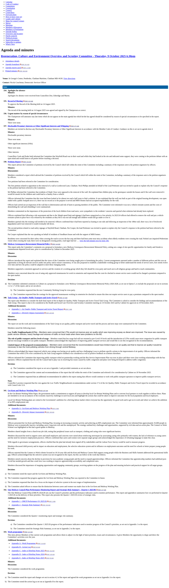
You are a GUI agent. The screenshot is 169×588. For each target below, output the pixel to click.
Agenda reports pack (18, 68)
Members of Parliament (14, 29)
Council (9, 10)
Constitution (10, 8)
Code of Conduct (12, 4)
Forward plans (11, 15)
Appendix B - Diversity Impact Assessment (33, 412)
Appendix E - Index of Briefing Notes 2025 (33, 558)
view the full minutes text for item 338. (94, 241)
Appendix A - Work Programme (28, 543)
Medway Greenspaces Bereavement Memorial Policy (34, 244)
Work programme (20, 532)
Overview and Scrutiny (14, 34)
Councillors (10, 13)
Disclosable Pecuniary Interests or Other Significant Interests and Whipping (43, 126)
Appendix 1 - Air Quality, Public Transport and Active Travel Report (42, 309)
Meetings (9, 25)
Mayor (8, 23)
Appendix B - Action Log (26, 547)
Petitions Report (19, 162)
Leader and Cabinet (13, 19)
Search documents (12, 40)
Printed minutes (16, 71)
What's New (10, 44)
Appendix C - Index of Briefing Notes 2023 (33, 551)
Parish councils (11, 36)
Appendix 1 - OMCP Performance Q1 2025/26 (33, 501)
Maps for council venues (15, 21)
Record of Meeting (20, 101)
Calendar (9, 2)
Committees (10, 6)
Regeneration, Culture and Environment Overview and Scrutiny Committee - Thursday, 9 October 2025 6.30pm (68, 56)
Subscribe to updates (13, 42)
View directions (69, 78)
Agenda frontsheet (17, 64)
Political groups (11, 38)
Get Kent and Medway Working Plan (28, 391)
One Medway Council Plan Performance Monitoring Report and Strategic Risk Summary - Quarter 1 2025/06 (57, 490)
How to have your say (14, 17)
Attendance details (12, 61)
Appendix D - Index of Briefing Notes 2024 (33, 554)
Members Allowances (14, 27)
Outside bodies (11, 32)
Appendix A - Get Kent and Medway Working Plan (35, 408)
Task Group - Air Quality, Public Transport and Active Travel (37, 298)
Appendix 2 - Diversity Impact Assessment (33, 313)
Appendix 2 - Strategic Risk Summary (31, 505)
